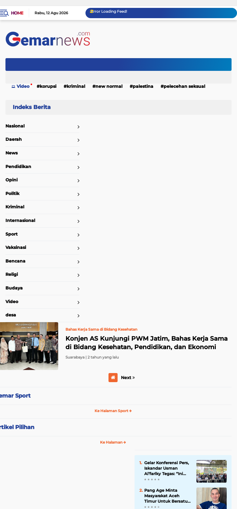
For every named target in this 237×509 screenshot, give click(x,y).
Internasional (20, 220)
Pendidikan (18, 166)
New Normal (108, 86)
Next (128, 377)
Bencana (15, 261)
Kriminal (76, 86)
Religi (11, 274)
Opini (11, 180)
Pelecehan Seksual (184, 86)
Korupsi (48, 86)
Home (17, 13)
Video (23, 86)
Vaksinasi (15, 247)
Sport (11, 234)
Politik (12, 193)
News (11, 153)
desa (10, 315)
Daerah (13, 139)
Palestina (143, 86)
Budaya (14, 288)
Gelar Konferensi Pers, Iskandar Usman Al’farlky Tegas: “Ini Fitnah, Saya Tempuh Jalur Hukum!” (166, 468)
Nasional (15, 126)
